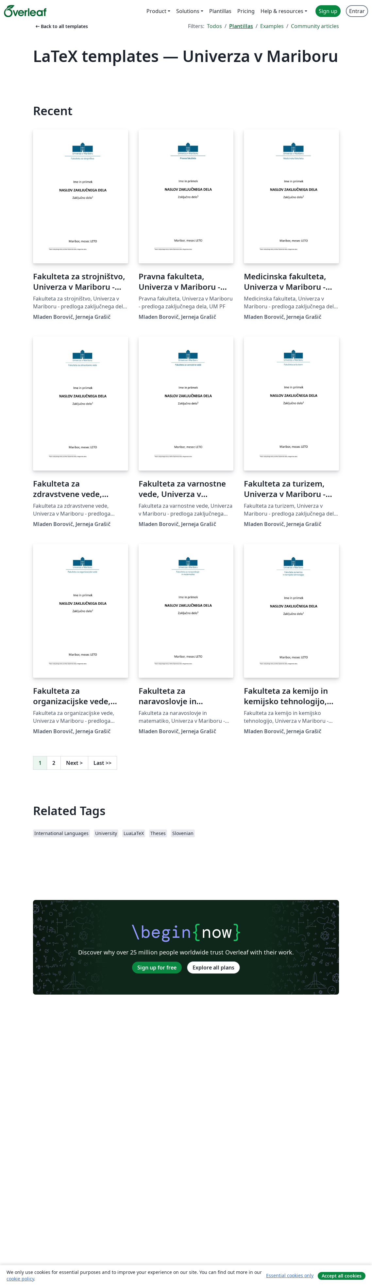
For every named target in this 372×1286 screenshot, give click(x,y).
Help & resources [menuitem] (282, 11)
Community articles (315, 26)
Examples (272, 26)
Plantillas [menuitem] (220, 11)
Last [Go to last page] (102, 763)
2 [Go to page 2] (53, 763)
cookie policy (20, 1279)
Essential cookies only (289, 1275)
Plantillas (241, 26)
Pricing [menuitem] (246, 11)
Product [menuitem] (156, 11)
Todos (214, 26)
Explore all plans (213, 967)
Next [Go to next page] (74, 763)
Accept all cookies (342, 1276)
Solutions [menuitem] (187, 11)
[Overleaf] (25, 11)
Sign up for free (157, 967)
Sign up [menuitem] (328, 11)
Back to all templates (61, 26)
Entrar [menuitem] (357, 11)
